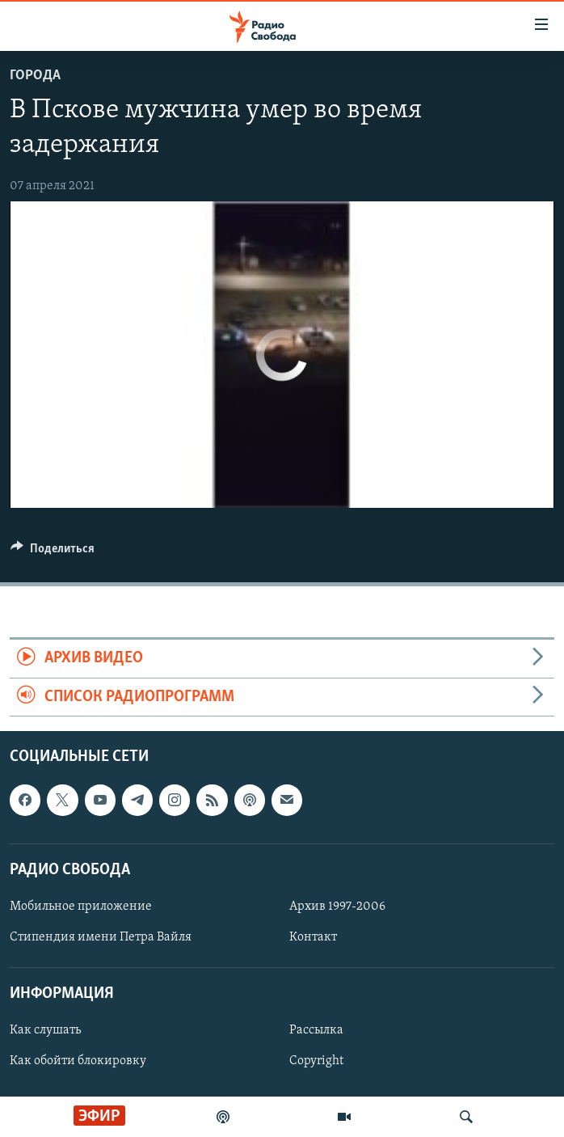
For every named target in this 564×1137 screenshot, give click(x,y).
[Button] (53, 552)
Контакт (313, 937)
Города (35, 75)
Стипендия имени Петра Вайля (101, 937)
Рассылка (316, 1031)
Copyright (316, 1061)
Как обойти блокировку (78, 1061)
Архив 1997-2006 (337, 906)
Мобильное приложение (81, 906)
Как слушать (45, 1031)
